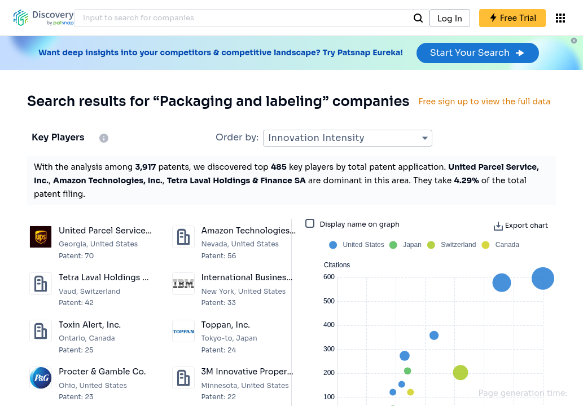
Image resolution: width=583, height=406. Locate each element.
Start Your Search (477, 53)
